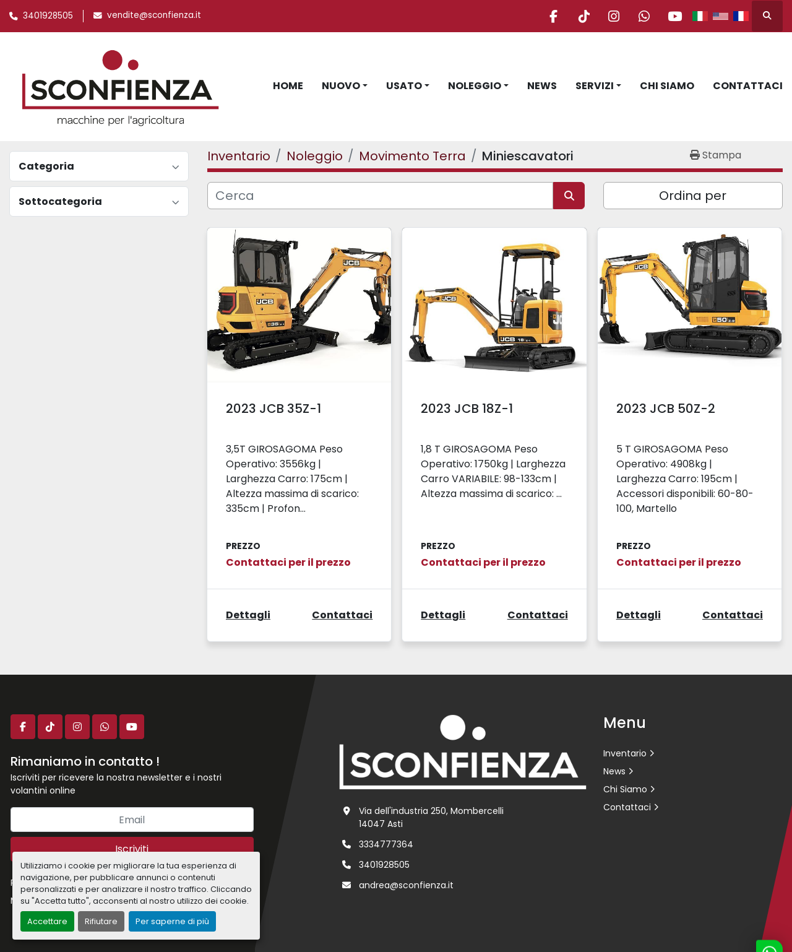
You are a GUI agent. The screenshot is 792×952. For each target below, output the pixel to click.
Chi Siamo (667, 86)
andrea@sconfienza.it (406, 885)
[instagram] (610, 16)
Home (288, 86)
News (542, 86)
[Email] (132, 819)
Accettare (47, 921)
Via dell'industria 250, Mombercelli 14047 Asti (431, 817)
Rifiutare (101, 921)
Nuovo (341, 86)
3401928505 (48, 16)
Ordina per (692, 195)
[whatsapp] (642, 16)
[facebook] (547, 16)
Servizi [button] (594, 86)
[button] (345, 86)
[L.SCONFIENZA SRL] (463, 751)
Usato (404, 86)
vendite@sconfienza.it (154, 15)
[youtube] (673, 16)
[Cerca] (380, 195)
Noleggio (474, 86)
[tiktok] (579, 16)
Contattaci (748, 86)
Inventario (625, 753)
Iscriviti (131, 849)
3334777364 (386, 844)
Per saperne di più (172, 921)
